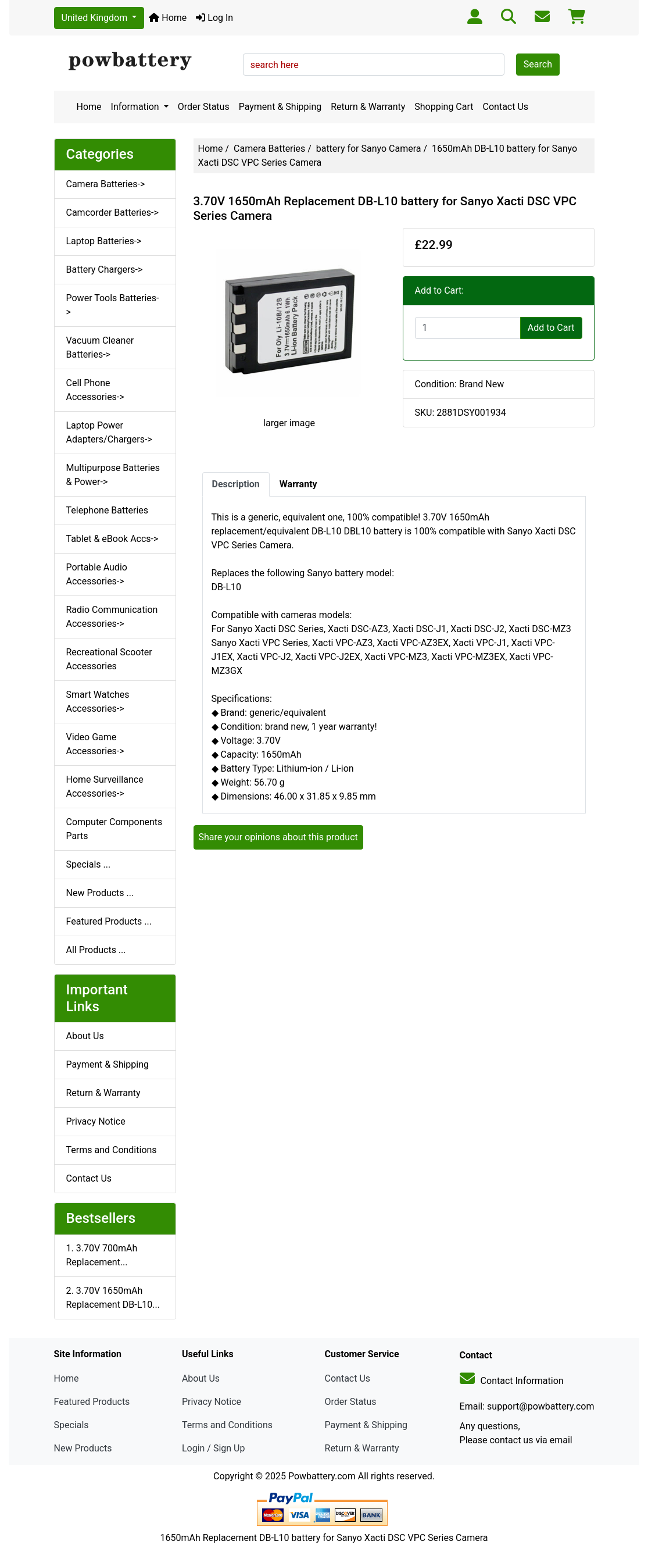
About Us (85, 1035)
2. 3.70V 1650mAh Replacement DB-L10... (113, 1297)
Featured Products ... (109, 921)
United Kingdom (96, 17)
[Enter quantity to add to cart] (468, 328)
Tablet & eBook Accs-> (112, 538)
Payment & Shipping (280, 106)
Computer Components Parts (114, 828)
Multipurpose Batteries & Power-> (113, 474)
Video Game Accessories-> (95, 744)
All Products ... (96, 949)
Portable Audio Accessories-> (96, 574)
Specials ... (88, 864)
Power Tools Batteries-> (112, 304)
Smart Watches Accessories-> (98, 701)
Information (136, 106)
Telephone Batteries (107, 510)
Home (168, 17)
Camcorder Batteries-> (112, 212)
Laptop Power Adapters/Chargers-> (109, 432)
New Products (83, 1448)
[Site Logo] (144, 61)
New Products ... (100, 892)
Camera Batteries (269, 148)
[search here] (373, 64)
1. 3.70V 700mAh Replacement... (102, 1255)
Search (538, 64)
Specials (71, 1424)
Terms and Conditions (111, 1149)
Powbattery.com (322, 1476)
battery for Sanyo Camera (368, 148)
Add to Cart (551, 327)
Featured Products (92, 1401)
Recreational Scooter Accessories (109, 659)
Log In (214, 17)
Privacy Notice (96, 1121)
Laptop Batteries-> (104, 241)
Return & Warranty (368, 106)
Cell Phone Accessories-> (95, 389)
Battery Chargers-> (104, 269)
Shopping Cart (443, 106)
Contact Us (506, 106)
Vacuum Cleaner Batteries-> (100, 347)
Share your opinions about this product (278, 837)
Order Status (204, 106)
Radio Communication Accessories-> (112, 616)
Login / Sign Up (213, 1448)
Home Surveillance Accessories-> (105, 786)
